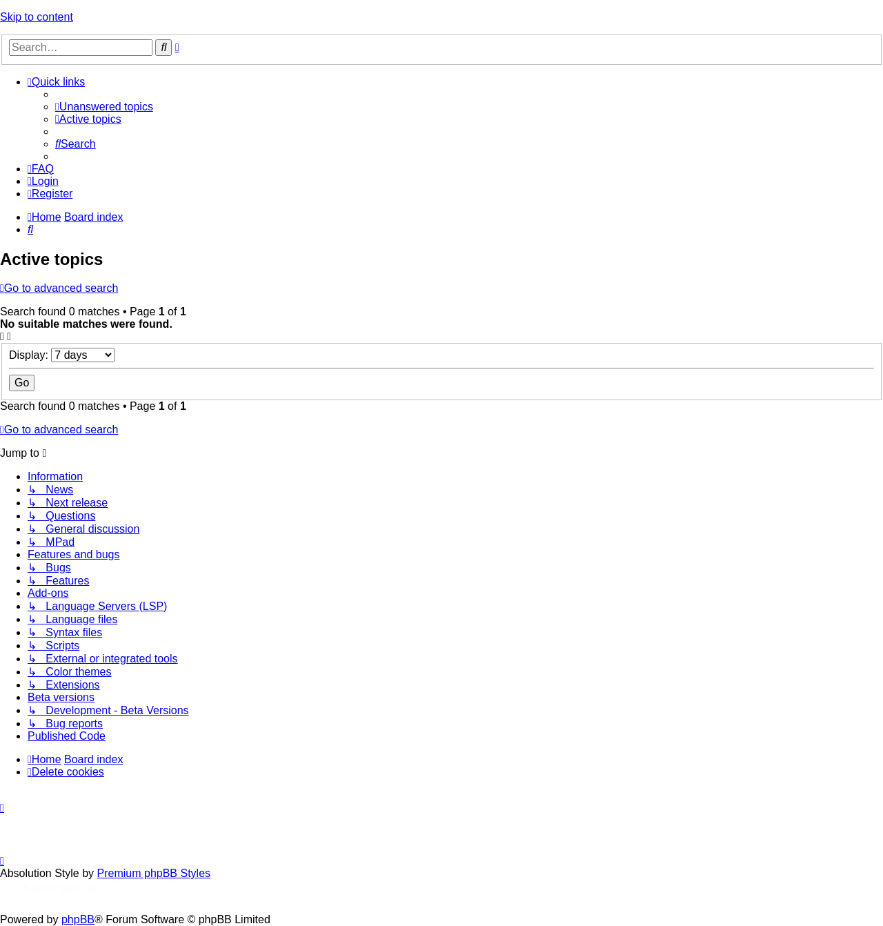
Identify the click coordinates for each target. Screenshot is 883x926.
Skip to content (36, 17)
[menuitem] (104, 106)
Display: (62, 355)
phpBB (78, 919)
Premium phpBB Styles (154, 873)
